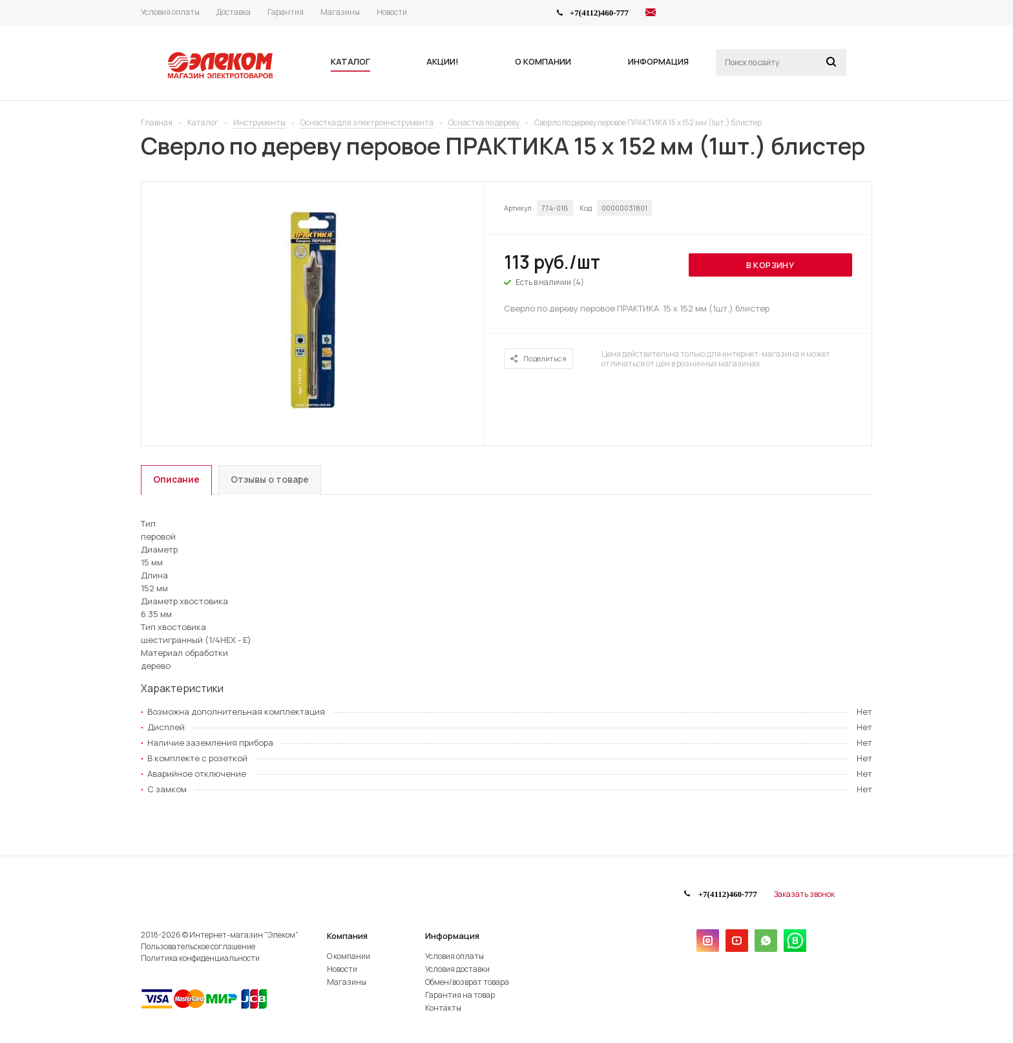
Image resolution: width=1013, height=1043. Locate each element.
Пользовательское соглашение (198, 946)
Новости (342, 969)
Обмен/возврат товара (467, 981)
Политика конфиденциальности (200, 958)
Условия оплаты (454, 956)
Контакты (443, 1007)
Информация (452, 936)
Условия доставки (457, 969)
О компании (348, 956)
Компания (347, 936)
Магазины (346, 981)
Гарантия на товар (460, 994)
